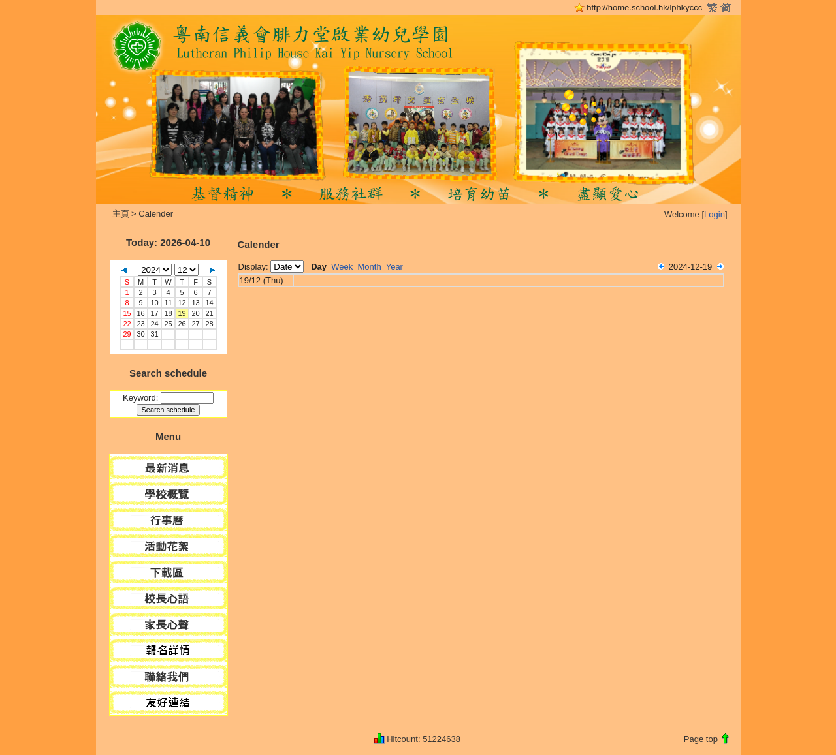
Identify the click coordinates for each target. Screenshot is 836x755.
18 (168, 313)
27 (195, 324)
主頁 (120, 214)
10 (154, 303)
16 (140, 313)
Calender (155, 214)
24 (154, 324)
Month (369, 266)
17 (154, 313)
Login (714, 214)
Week (342, 266)
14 (209, 303)
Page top (701, 739)
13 (195, 303)
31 (154, 334)
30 (140, 334)
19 (181, 313)
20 (195, 313)
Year (394, 266)
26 (181, 324)
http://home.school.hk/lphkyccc (644, 7)
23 (140, 324)
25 (168, 324)
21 (209, 313)
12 (181, 303)
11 (168, 303)
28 (209, 324)
